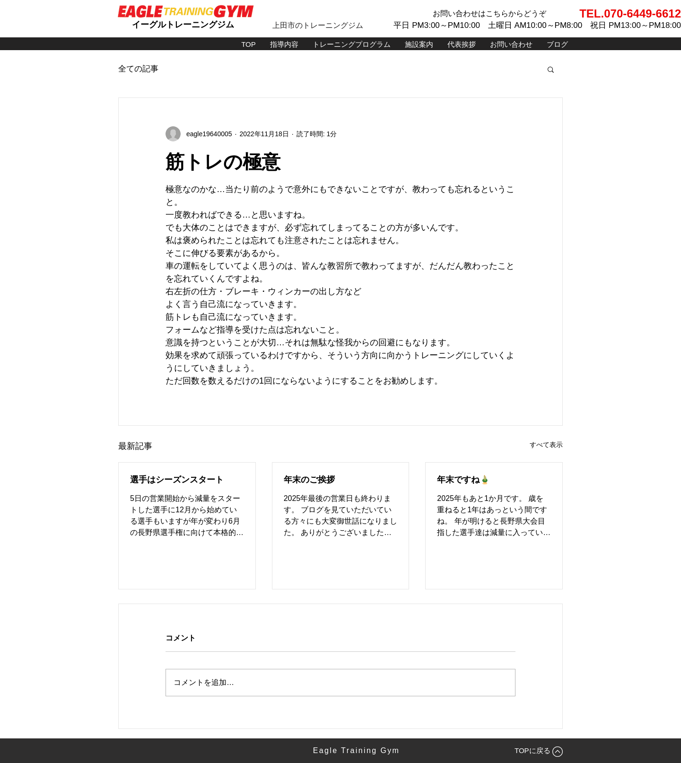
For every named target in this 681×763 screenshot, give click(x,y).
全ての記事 (138, 68)
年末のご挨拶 (309, 479)
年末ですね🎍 (463, 479)
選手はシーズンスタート (177, 479)
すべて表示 (546, 444)
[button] (550, 69)
